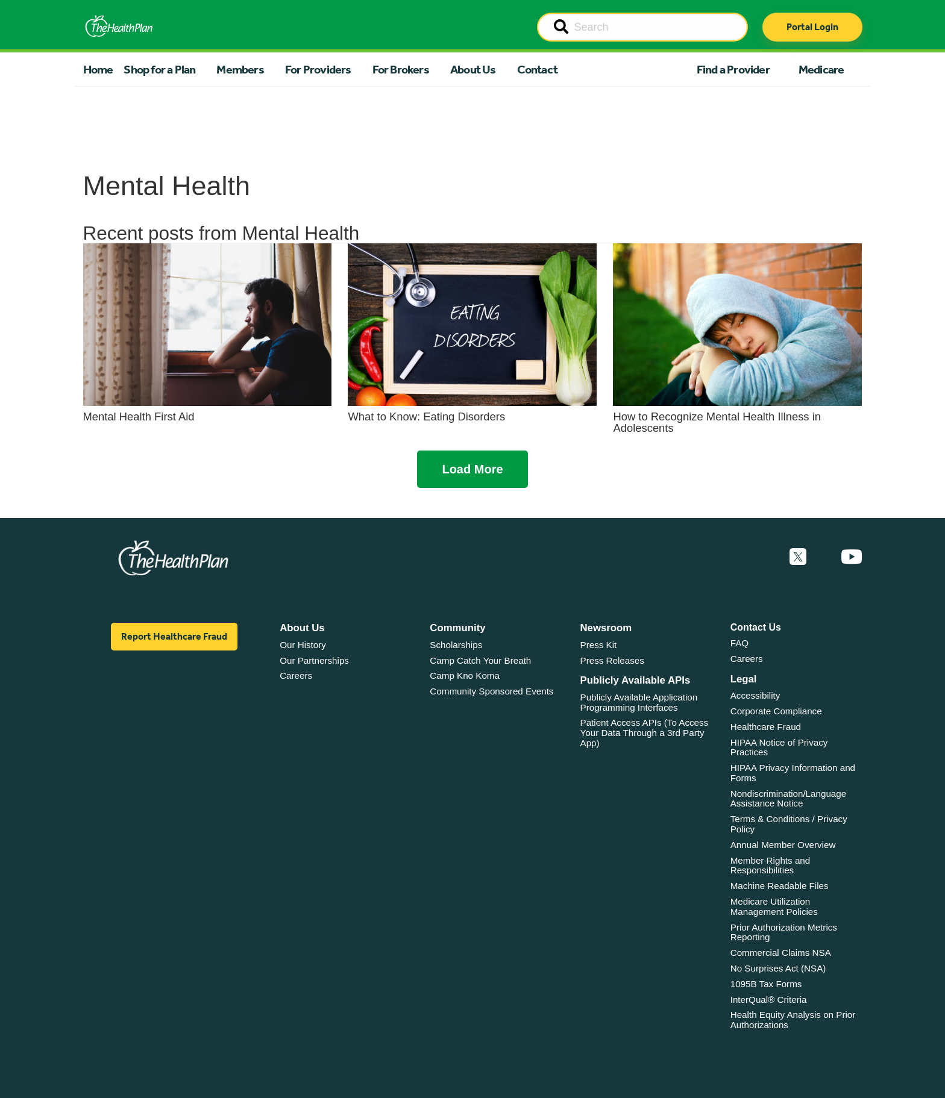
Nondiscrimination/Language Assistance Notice (788, 798)
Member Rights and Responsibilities (770, 865)
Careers (296, 675)
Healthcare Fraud (765, 727)
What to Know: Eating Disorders (426, 416)
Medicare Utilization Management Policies (774, 906)
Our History (303, 645)
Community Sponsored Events (491, 691)
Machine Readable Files (779, 886)
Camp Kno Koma (465, 675)
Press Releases (612, 660)
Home (98, 69)
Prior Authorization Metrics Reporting (783, 932)
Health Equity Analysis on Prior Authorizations (793, 1019)
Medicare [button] (821, 69)
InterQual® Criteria (768, 999)
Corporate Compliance (776, 711)
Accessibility (755, 695)
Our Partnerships (314, 660)
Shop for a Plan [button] (159, 69)
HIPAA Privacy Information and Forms (792, 773)
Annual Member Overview (783, 845)
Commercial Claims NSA (780, 952)
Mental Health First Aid (139, 416)
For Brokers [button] (400, 69)
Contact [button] (537, 69)
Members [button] (239, 69)
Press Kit (598, 645)
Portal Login (812, 27)
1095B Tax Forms (766, 984)
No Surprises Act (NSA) (778, 968)
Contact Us (755, 627)
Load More (472, 469)
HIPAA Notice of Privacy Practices (779, 747)
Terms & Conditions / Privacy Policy (788, 824)
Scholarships (456, 645)
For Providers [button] (318, 69)
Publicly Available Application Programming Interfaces (639, 702)
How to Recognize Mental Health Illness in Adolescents (716, 422)
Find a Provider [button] (733, 69)
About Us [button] (473, 69)
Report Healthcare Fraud (174, 636)
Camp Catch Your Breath (480, 660)
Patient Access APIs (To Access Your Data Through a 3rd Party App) (644, 732)
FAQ (739, 643)
